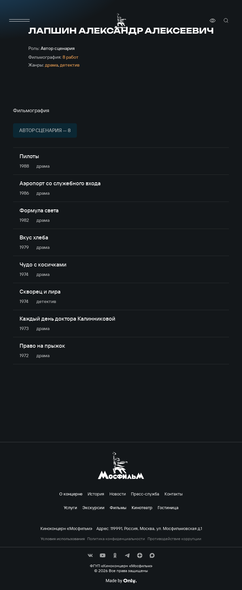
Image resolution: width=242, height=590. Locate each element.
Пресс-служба (145, 493)
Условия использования (63, 539)
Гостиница (168, 507)
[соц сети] (90, 555)
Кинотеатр (142, 507)
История (96, 493)
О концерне (70, 493)
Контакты (173, 493)
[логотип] (121, 21)
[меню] (19, 20)
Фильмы (118, 507)
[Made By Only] (121, 580)
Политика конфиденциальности (116, 539)
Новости (117, 493)
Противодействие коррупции (174, 539)
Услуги (70, 507)
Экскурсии (93, 507)
